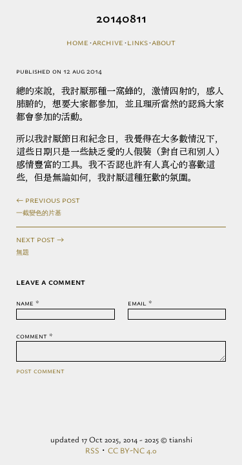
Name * (27, 302)
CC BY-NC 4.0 (132, 450)
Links (137, 42)
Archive (107, 42)
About (164, 42)
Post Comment (40, 374)
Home (77, 42)
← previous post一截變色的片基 (48, 205)
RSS (92, 450)
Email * (140, 302)
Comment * (34, 335)
